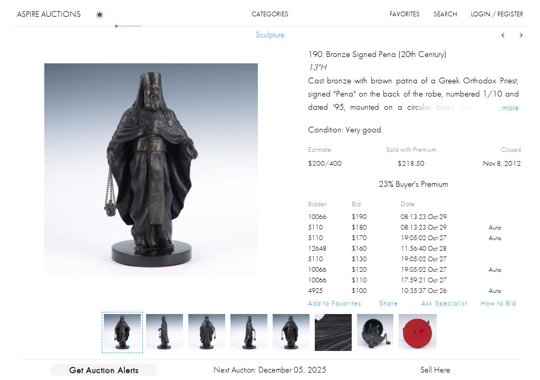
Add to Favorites (334, 303)
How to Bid (498, 303)
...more (508, 107)
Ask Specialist (444, 303)
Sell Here (435, 369)
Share (388, 303)
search (445, 14)
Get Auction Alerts (104, 370)
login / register (497, 14)
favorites (405, 14)
